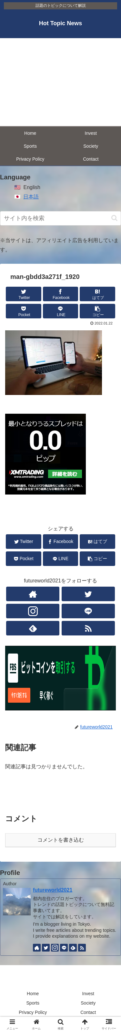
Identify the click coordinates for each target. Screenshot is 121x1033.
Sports (32, 1003)
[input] (60, 218)
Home (33, 993)
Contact (88, 1012)
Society (88, 1003)
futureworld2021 (52, 890)
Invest (88, 993)
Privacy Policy (33, 1012)
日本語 (31, 196)
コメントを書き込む (60, 840)
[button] (114, 218)
